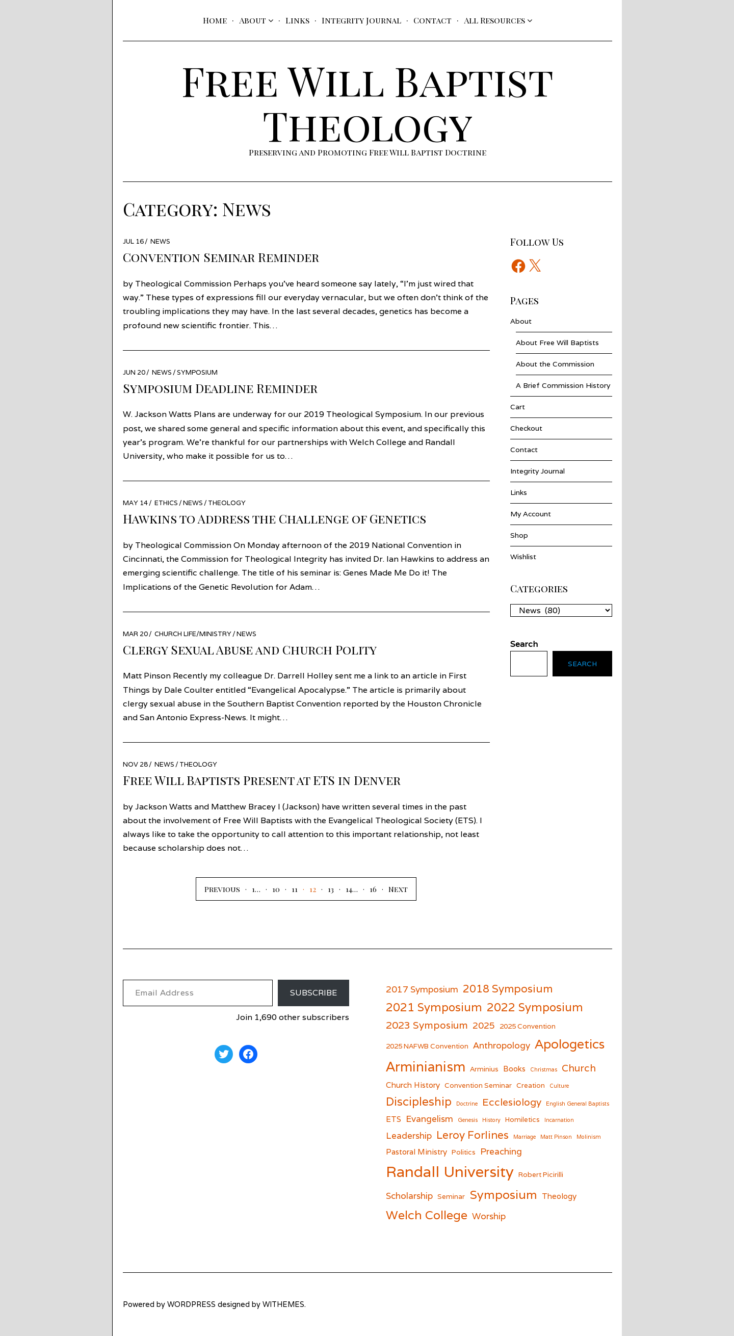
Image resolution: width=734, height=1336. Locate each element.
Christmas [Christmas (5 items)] (543, 1069)
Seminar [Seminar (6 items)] (451, 1196)
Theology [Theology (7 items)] (559, 1196)
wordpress (191, 1304)
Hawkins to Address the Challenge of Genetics (274, 518)
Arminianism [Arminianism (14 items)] (425, 1066)
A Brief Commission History (563, 385)
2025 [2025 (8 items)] (484, 1025)
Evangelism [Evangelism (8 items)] (429, 1118)
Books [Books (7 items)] (514, 1068)
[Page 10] (270, 889)
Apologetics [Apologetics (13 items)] (570, 1044)
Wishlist (523, 556)
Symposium (197, 372)
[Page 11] (289, 889)
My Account (530, 513)
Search (582, 663)
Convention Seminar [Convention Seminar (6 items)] (478, 1085)
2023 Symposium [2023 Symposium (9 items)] (427, 1024)
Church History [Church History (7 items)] (413, 1085)
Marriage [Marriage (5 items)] (524, 1136)
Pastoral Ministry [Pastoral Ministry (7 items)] (416, 1151)
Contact (432, 20)
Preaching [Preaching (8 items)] (501, 1151)
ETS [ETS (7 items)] (393, 1119)
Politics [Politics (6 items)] (464, 1152)
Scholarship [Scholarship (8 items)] (409, 1195)
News (160, 241)
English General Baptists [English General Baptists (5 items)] (577, 1103)
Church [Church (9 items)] (579, 1067)
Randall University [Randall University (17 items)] (450, 1171)
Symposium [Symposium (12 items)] (503, 1194)
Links (297, 20)
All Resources (494, 20)
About (252, 20)
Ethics (166, 503)
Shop (519, 535)
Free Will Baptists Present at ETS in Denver (262, 780)
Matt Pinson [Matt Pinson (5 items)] (556, 1136)
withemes (283, 1304)
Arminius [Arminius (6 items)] (484, 1068)
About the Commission (555, 364)
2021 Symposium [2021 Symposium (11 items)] (434, 1007)
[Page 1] (247, 889)
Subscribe (313, 992)
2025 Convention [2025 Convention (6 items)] (528, 1026)
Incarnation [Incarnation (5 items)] (559, 1119)
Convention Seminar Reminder (221, 257)
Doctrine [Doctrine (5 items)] (467, 1103)
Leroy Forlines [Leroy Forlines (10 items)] (472, 1135)
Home (215, 20)
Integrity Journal (361, 20)
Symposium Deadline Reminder (220, 388)
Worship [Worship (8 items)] (489, 1216)
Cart (517, 406)
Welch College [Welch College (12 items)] (426, 1215)
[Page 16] (367, 889)
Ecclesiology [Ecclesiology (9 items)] (511, 1101)
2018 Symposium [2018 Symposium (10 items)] (508, 989)
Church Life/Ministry (192, 634)
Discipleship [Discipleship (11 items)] (419, 1101)
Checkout (526, 428)
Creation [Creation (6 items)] (530, 1085)
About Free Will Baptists (557, 342)
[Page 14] (343, 889)
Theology (227, 503)
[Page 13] (325, 889)
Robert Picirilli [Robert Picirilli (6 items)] (540, 1174)
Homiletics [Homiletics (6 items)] (522, 1119)
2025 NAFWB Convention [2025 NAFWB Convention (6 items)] (427, 1046)
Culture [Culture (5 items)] (559, 1085)
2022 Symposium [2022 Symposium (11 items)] (535, 1007)
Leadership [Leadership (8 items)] (409, 1135)
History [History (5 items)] (491, 1119)
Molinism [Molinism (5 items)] (588, 1136)
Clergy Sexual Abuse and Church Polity (250, 649)
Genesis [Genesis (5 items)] (468, 1119)
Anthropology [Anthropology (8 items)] (501, 1045)
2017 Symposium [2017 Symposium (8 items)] (422, 989)
